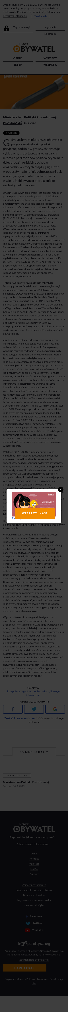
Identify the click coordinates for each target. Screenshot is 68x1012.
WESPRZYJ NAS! (35, 513)
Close (60, 489)
